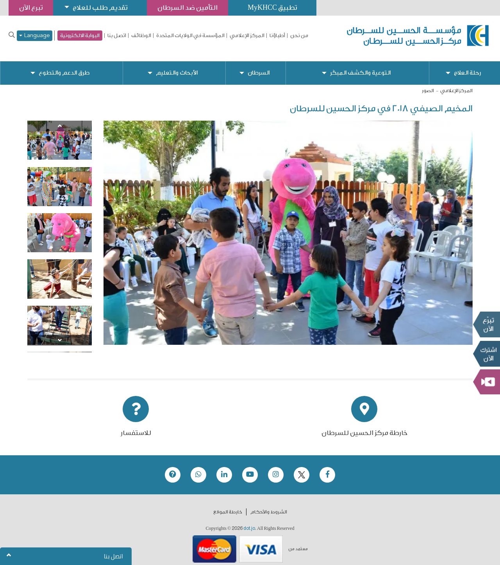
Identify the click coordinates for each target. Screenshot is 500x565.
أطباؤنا (277, 35)
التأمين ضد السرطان (187, 7)
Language (34, 36)
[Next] (59, 334)
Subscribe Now (486, 353)
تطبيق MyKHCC (272, 7)
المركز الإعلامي (247, 35)
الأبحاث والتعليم (177, 66)
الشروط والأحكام (268, 505)
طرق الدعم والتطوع (64, 66)
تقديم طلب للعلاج (100, 7)
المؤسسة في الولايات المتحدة (190, 35)
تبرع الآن (486, 324)
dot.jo (249, 522)
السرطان (259, 66)
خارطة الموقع (227, 505)
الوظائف (141, 35)
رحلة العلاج (467, 66)
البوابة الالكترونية (80, 35)
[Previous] (59, 119)
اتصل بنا (116, 35)
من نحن (299, 35)
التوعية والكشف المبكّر (360, 66)
